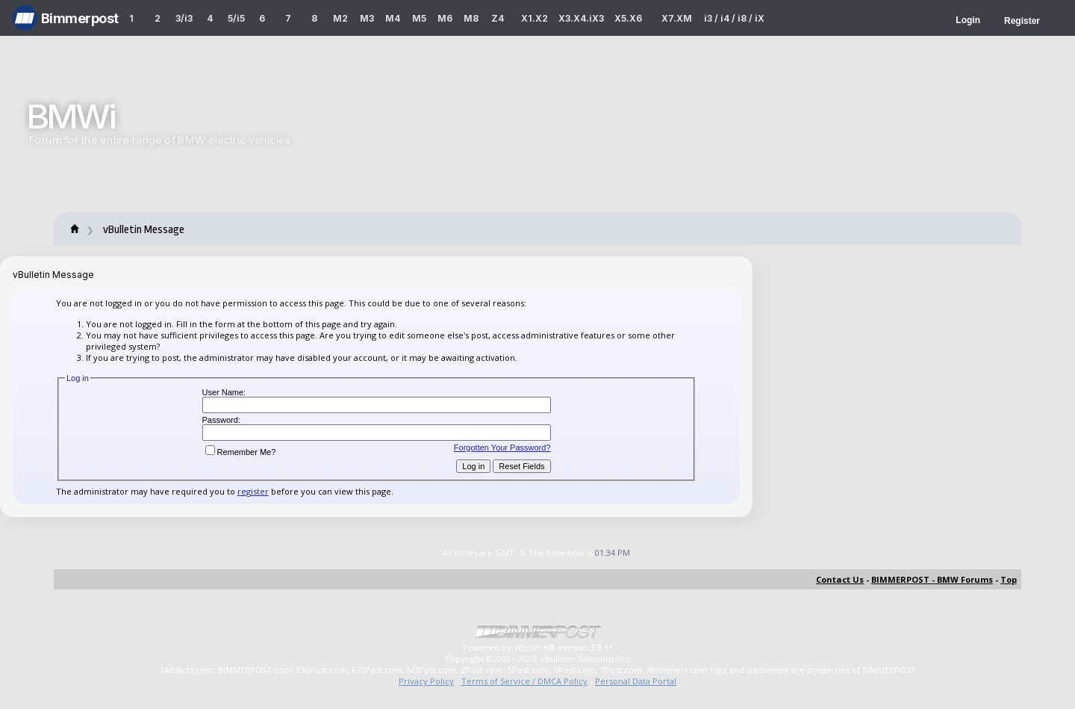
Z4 (497, 18)
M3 (367, 18)
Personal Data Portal (635, 681)
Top (1008, 579)
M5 (419, 18)
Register (1022, 21)
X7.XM (676, 18)
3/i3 (184, 18)
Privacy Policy (426, 681)
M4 (392, 18)
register (253, 491)
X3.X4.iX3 (581, 18)
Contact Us (840, 579)
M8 (471, 18)
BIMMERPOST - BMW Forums (932, 579)
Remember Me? (240, 452)
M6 (444, 18)
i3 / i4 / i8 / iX (734, 18)
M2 (340, 18)
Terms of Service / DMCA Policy (524, 681)
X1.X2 (534, 18)
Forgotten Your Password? (502, 447)
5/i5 (236, 18)
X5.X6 (628, 18)
